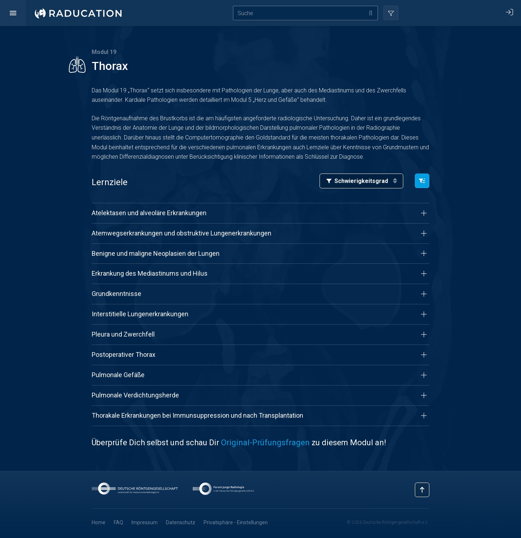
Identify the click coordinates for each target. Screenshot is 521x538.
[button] (13, 13)
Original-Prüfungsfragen (265, 442)
